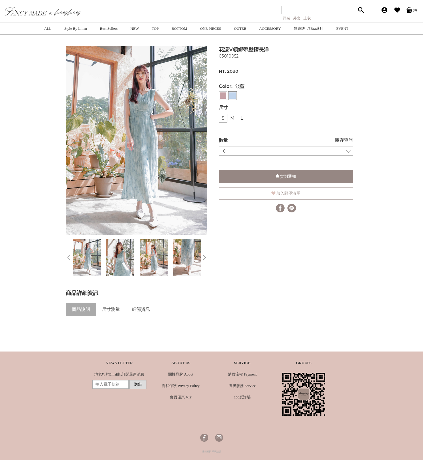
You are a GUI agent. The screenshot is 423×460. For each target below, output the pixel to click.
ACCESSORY (270, 28)
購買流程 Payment (242, 374)
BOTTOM (179, 28)
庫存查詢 (344, 140)
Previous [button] (68, 257)
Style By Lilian (75, 28)
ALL (47, 28)
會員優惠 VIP (181, 397)
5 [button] (153, 232)
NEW (134, 28)
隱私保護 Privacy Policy (180, 386)
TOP (155, 28)
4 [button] (145, 232)
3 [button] (136, 232)
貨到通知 (286, 176)
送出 (138, 384)
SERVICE (242, 363)
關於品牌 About (180, 374)
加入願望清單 (285, 193)
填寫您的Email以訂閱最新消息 (119, 374)
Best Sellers (109, 28)
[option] (136, 140)
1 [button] (119, 232)
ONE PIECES (210, 28)
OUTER (240, 28)
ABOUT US (180, 363)
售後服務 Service (242, 386)
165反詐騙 (242, 397)
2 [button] (128, 232)
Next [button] (204, 257)
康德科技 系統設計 (211, 451)
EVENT (342, 28)
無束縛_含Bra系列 (308, 28)
